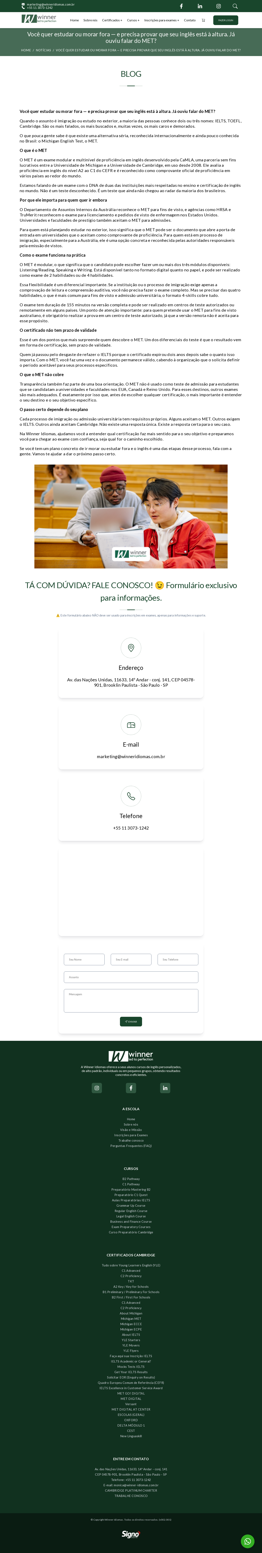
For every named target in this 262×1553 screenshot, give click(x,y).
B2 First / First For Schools (131, 1297)
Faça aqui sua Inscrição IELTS (131, 1356)
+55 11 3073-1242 (37, 7)
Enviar (131, 1021)
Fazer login (225, 20)
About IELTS (131, 1334)
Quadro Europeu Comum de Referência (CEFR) (131, 1382)
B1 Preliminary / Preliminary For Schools (131, 1292)
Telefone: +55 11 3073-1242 (131, 1480)
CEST (131, 1430)
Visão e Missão (131, 1130)
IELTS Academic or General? (131, 1361)
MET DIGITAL (131, 1398)
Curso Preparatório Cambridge (131, 1232)
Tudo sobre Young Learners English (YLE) (131, 1265)
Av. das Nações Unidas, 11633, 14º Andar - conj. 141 (131, 1469)
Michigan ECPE (131, 1329)
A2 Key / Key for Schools (131, 1286)
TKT (131, 1281)
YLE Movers (131, 1345)
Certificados (111, 20)
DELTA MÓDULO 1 (131, 1425)
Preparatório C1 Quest (131, 1195)
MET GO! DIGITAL (131, 1393)
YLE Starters (131, 1340)
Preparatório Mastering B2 (131, 1189)
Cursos (132, 20)
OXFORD (131, 1420)
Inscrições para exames (160, 20)
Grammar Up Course (131, 1205)
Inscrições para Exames (131, 1135)
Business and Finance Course (131, 1221)
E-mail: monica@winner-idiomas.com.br (131, 1485)
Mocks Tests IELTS (131, 1366)
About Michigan (131, 1313)
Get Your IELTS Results (131, 1372)
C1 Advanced (131, 1270)
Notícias (43, 50)
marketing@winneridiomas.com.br (48, 4)
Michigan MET (131, 1318)
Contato (190, 20)
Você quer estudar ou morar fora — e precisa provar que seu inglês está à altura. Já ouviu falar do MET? (148, 50)
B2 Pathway (131, 1179)
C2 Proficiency (131, 1276)
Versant (131, 1404)
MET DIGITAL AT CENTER (131, 1409)
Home (74, 20)
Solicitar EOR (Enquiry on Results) (131, 1377)
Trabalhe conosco (131, 1140)
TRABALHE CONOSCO (131, 1496)
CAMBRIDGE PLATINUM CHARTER (131, 1490)
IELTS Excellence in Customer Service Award (131, 1388)
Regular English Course (131, 1211)
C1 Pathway (131, 1184)
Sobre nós (90, 20)
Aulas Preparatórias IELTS (131, 1200)
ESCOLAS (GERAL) (131, 1414)
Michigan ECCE (131, 1324)
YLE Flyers (131, 1350)
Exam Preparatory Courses (131, 1227)
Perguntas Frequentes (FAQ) (131, 1146)
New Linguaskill (131, 1436)
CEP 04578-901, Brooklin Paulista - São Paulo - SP (131, 1474)
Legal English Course (131, 1216)
